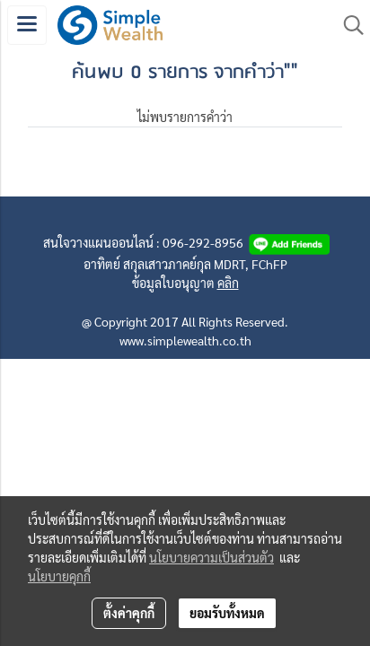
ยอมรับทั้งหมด (227, 613)
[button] (348, 25)
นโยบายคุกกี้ (59, 576)
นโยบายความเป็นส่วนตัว (211, 557)
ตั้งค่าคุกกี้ (128, 613)
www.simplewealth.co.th (185, 340)
